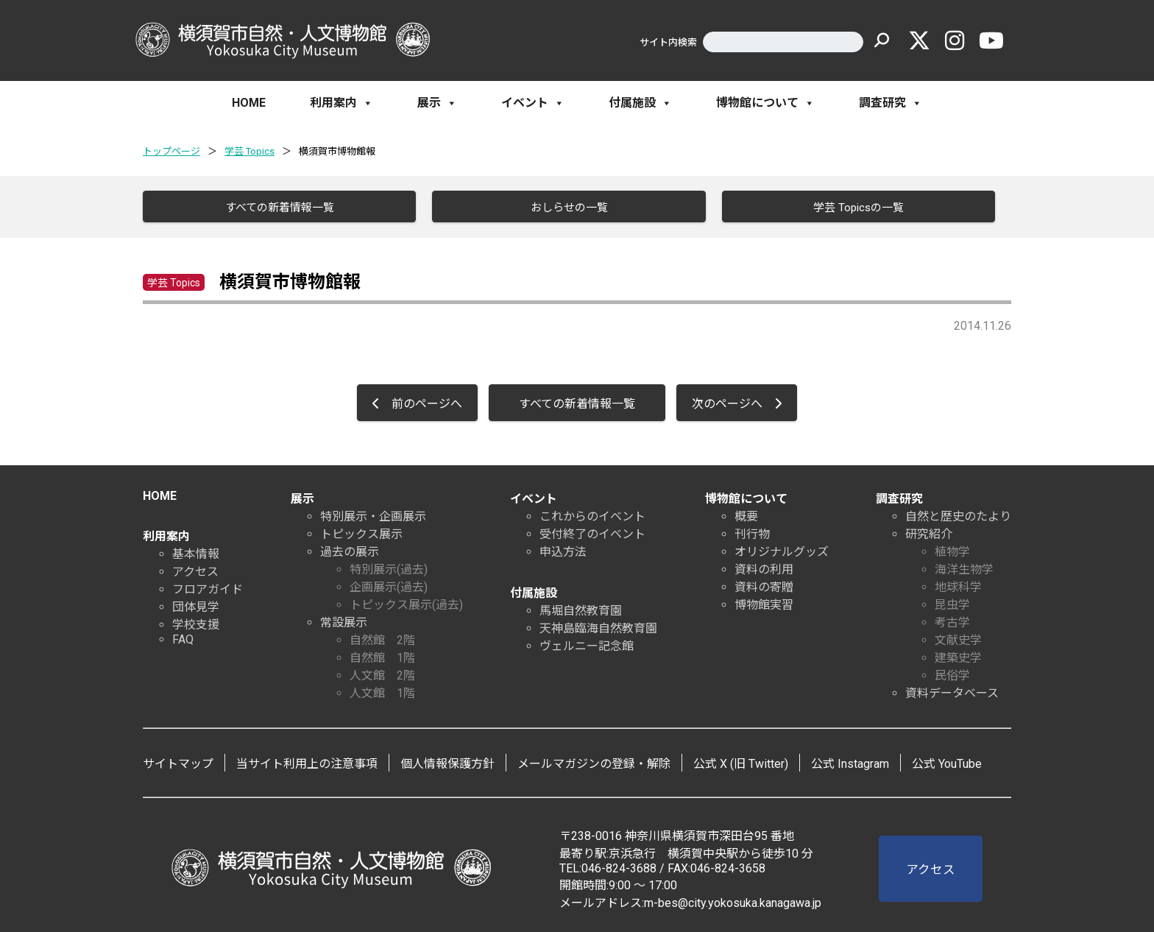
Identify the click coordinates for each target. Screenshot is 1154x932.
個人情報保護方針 (447, 763)
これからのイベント (592, 516)
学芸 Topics (249, 151)
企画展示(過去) (389, 586)
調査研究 (890, 103)
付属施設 (640, 103)
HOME (249, 103)
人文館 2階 (382, 675)
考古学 (952, 622)
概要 (746, 516)
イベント (532, 103)
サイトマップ (178, 763)
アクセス (195, 571)
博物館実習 (763, 604)
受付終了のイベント (592, 533)
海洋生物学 (964, 569)
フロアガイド (207, 589)
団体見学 (195, 606)
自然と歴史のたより (958, 516)
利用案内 (341, 103)
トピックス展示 (361, 533)
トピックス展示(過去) (406, 604)
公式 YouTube (947, 763)
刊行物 (752, 533)
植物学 (952, 551)
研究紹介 (928, 533)
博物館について (765, 103)
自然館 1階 (382, 657)
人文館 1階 (382, 692)
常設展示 (343, 622)
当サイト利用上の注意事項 (307, 763)
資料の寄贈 (763, 586)
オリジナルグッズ (781, 551)
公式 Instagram (850, 763)
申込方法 (563, 551)
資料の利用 (763, 569)
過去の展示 (349, 551)
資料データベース (952, 692)
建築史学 (958, 657)
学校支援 (195, 624)
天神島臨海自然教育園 (598, 628)
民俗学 (952, 675)
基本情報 (195, 553)
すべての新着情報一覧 (278, 207)
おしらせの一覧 (567, 207)
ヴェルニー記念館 (586, 645)
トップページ (171, 151)
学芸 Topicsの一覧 (857, 207)
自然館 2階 (382, 639)
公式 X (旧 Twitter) (740, 763)
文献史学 (958, 639)
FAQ (183, 639)
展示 (437, 103)
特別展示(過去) (389, 569)
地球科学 (958, 586)
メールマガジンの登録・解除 (593, 763)
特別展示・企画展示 (373, 516)
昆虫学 (952, 604)
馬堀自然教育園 (580, 610)
